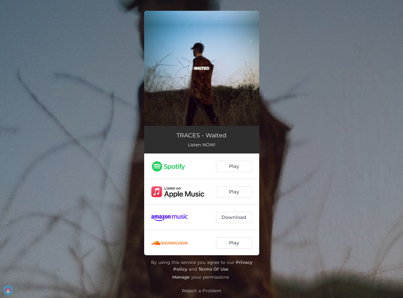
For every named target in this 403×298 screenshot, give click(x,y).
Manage (181, 277)
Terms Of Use (213, 269)
